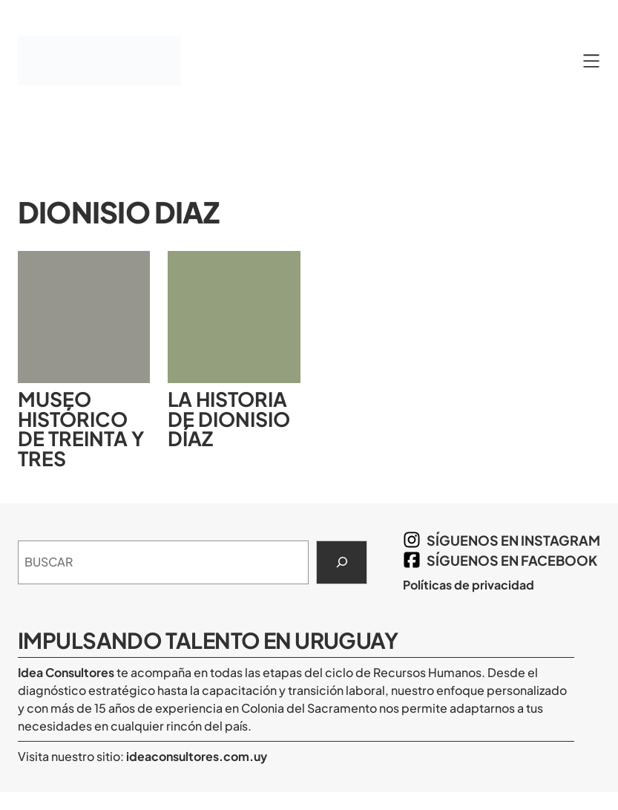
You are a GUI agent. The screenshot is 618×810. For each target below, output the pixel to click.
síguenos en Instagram (513, 540)
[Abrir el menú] (591, 61)
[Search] (341, 562)
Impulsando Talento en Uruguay (208, 640)
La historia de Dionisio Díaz (229, 418)
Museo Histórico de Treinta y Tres (81, 428)
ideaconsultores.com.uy (195, 756)
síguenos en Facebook (512, 560)
